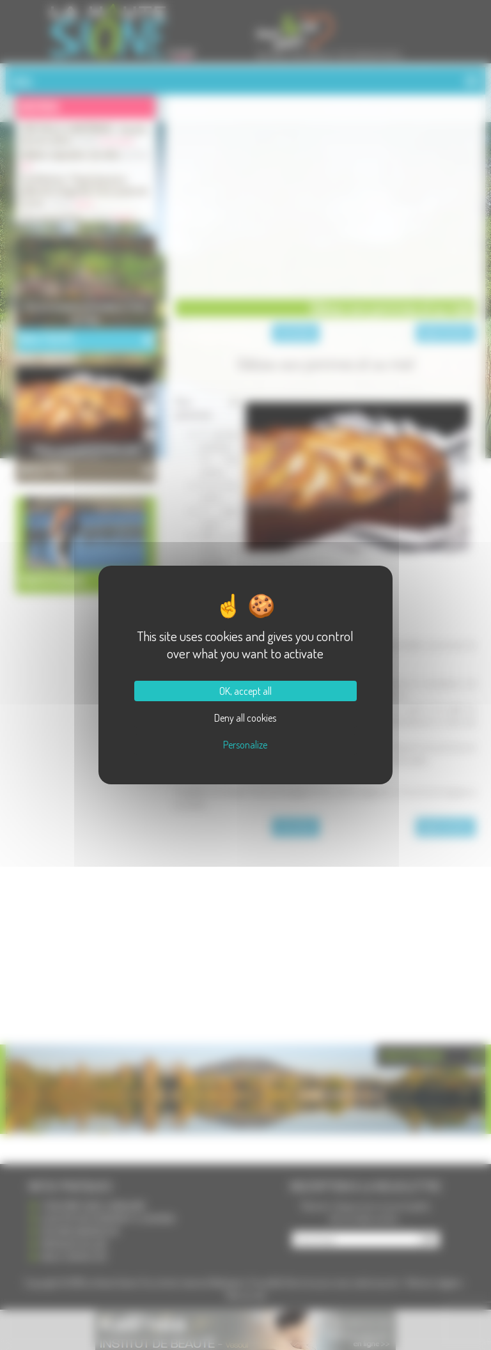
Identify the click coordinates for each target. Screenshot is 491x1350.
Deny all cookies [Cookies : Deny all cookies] (245, 717)
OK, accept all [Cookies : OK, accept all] (245, 691)
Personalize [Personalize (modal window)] (245, 744)
